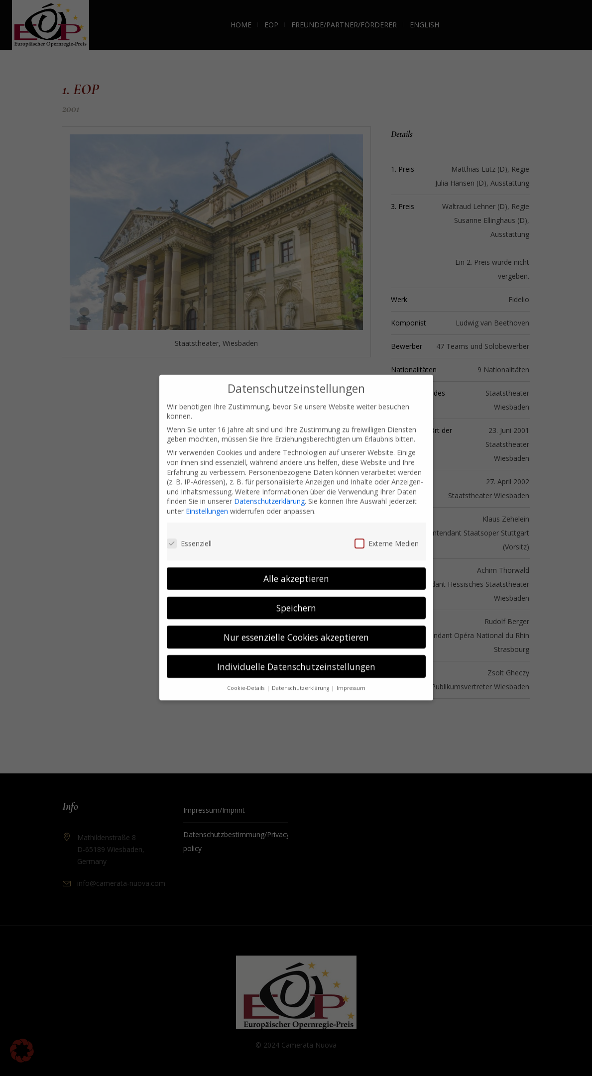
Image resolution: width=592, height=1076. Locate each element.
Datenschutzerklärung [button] (301, 677)
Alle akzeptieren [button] (296, 567)
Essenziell (189, 533)
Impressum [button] (351, 677)
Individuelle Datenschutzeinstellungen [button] (296, 655)
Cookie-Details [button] (246, 677)
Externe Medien (387, 533)
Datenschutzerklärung (269, 490)
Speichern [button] (296, 597)
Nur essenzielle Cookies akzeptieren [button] (296, 626)
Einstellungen (207, 500)
